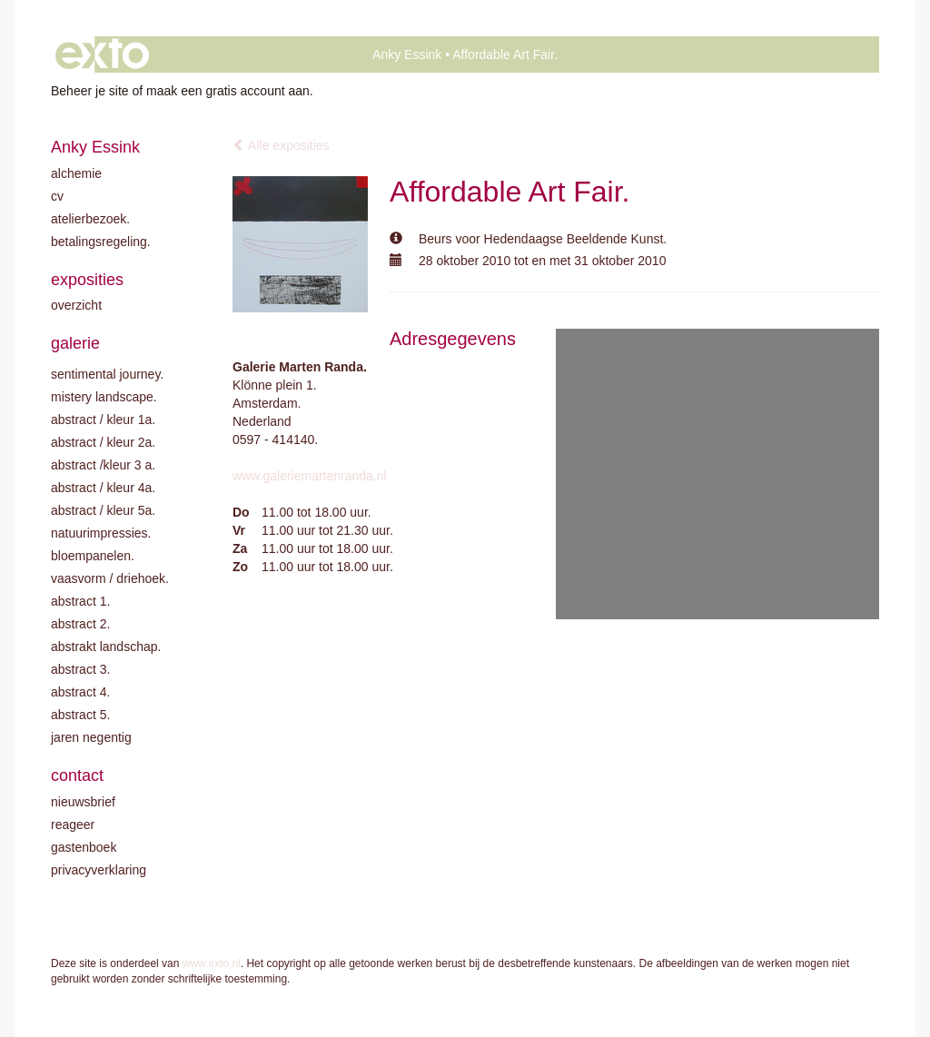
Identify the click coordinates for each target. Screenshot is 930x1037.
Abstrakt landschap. (106, 646)
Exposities (87, 280)
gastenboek (83, 847)
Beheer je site (90, 91)
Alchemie (76, 173)
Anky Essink (406, 54)
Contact (77, 775)
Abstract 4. (80, 692)
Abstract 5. (80, 714)
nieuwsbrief (83, 802)
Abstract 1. (80, 601)
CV (57, 196)
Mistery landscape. (104, 397)
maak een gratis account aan (228, 91)
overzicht (76, 305)
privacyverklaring (98, 870)
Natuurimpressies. (101, 533)
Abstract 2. (80, 624)
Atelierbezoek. (90, 219)
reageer (72, 824)
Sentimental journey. (107, 374)
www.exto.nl (212, 963)
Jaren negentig (91, 737)
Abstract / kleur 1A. (103, 419)
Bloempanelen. (92, 555)
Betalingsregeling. (101, 241)
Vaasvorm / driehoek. (110, 578)
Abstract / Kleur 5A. (103, 510)
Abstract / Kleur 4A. (103, 487)
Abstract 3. (80, 669)
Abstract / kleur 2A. (103, 442)
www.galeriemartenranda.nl (309, 476)
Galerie (75, 343)
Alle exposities (281, 145)
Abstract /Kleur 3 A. (103, 465)
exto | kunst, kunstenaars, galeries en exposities (102, 54)
